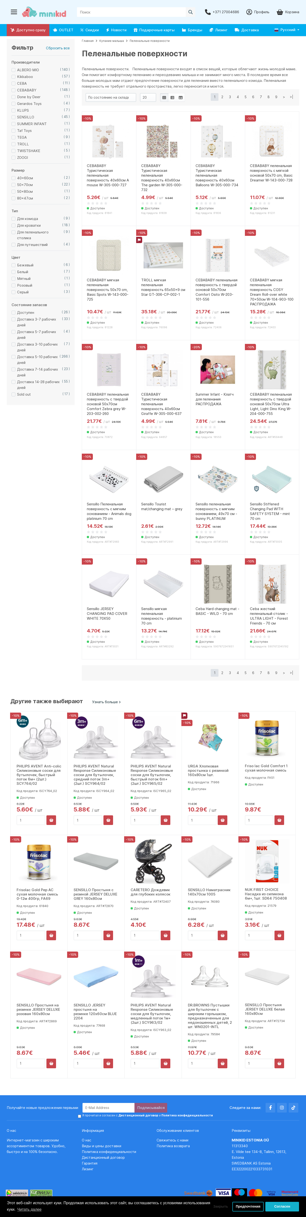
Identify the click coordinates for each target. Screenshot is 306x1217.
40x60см (25, 178)
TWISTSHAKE (28, 150)
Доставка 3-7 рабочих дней (36, 322)
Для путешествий (32, 244)
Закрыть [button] (220, 1207)
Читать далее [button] (29, 1209)
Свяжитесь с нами (172, 1140)
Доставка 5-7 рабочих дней (36, 334)
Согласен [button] (282, 1207)
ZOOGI (22, 157)
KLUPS (23, 110)
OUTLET (63, 30)
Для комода (27, 218)
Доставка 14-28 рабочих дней (38, 385)
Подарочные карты (154, 30)
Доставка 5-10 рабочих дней (37, 359)
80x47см (25, 198)
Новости (116, 30)
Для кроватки (29, 225)
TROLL (23, 144)
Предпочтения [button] (248, 1207)
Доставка (247, 30)
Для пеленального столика (33, 235)
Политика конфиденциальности (109, 1151)
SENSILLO (25, 117)
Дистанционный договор (105, 1157)
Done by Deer (28, 97)
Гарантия (89, 1163)
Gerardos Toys (29, 103)
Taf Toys (24, 130)
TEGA (22, 137)
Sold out (24, 394)
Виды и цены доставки (101, 1146)
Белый (22, 272)
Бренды (192, 30)
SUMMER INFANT (32, 124)
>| (291, 97)
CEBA (22, 83)
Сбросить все (58, 48)
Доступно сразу (28, 30)
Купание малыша (111, 41)
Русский (284, 29)
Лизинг (219, 30)
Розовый (24, 285)
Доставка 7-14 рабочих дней (37, 372)
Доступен (25, 312)
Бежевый (25, 265)
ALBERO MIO (28, 70)
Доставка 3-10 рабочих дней (37, 347)
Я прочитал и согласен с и (147, 1115)
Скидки (90, 30)
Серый (23, 292)
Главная (88, 41)
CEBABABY (26, 90)
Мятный (24, 278)
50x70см (25, 184)
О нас (86, 1140)
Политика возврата (173, 1146)
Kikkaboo (25, 76)
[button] (286, 30)
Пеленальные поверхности (150, 41)
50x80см (25, 191)
